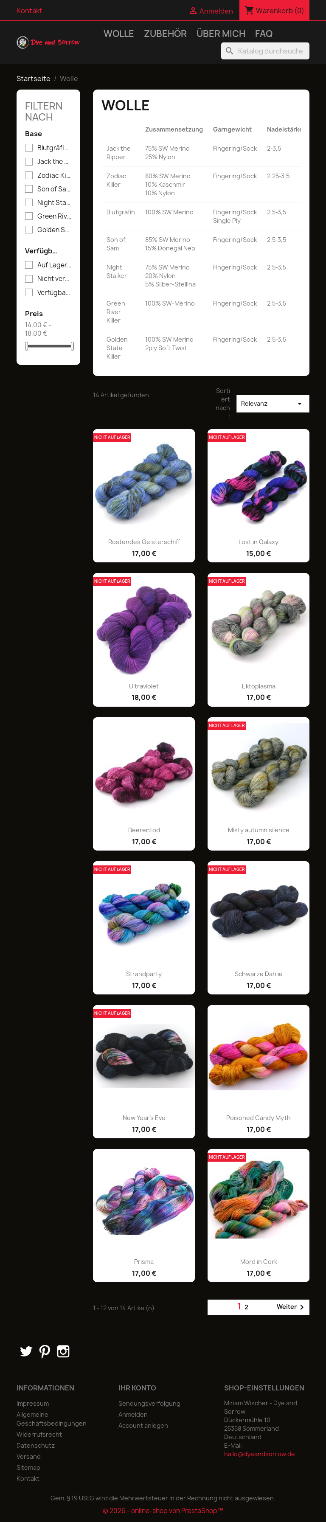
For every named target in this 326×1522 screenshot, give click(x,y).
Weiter (292, 1307)
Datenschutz (36, 1445)
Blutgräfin (54, 148)
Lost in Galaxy (258, 542)
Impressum (33, 1403)
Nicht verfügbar (54, 279)
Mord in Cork (258, 1262)
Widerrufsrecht (39, 1434)
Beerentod (144, 830)
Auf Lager (54, 265)
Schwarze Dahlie (259, 974)
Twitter (25, 1351)
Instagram (63, 1351)
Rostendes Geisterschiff (144, 542)
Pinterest (44, 1351)
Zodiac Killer (54, 175)
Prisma (144, 1262)
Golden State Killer (54, 230)
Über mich (221, 34)
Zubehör (165, 34)
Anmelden (133, 1414)
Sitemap (28, 1467)
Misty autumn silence (258, 830)
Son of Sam (54, 189)
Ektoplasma (258, 686)
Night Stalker (54, 203)
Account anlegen (143, 1425)
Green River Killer (54, 216)
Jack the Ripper (54, 161)
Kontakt (29, 10)
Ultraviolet (144, 686)
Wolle (119, 34)
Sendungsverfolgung (149, 1403)
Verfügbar (54, 293)
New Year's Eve (144, 1118)
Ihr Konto (137, 1388)
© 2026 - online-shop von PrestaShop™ (163, 1510)
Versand (29, 1456)
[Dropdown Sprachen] (152, 11)
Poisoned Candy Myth (258, 1118)
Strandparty (144, 974)
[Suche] (265, 50)
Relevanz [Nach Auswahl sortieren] (273, 404)
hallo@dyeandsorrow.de (259, 1454)
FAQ (264, 34)
